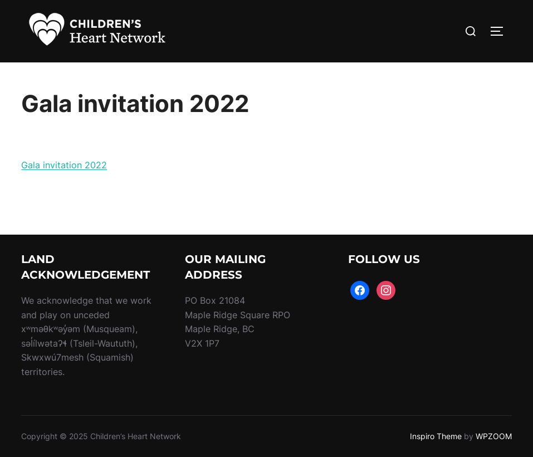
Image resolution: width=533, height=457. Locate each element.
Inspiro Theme (436, 436)
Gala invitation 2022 (64, 165)
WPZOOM (494, 436)
